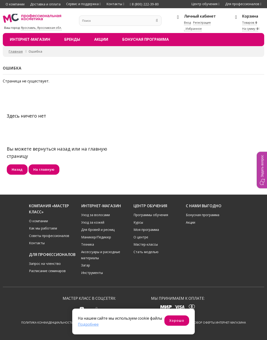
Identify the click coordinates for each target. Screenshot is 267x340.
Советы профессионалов (49, 235)
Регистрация (202, 23)
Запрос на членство (45, 263)
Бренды (72, 39)
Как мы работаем (43, 228)
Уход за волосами (95, 215)
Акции (101, 39)
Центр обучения (204, 4)
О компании (15, 4)
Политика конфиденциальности (47, 323)
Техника (87, 244)
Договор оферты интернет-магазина (217, 323)
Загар (85, 265)
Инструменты (92, 272)
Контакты (114, 4)
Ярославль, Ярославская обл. (41, 28)
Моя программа (146, 229)
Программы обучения (151, 215)
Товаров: (249, 23)
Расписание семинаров (47, 271)
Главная (16, 51)
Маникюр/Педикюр (96, 237)
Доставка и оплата (45, 4)
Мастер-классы (146, 244)
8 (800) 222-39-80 (144, 4)
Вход (187, 23)
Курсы (138, 222)
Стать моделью (146, 252)
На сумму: (250, 29)
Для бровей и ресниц (98, 229)
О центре (141, 237)
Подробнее (88, 324)
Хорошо (176, 320)
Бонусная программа (145, 39)
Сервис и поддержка (82, 4)
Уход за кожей (92, 222)
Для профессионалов (242, 4)
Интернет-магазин (30, 39)
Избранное (193, 29)
